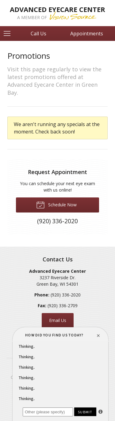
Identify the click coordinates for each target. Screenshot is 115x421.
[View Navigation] (9, 33)
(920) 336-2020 (66, 295)
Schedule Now (56, 204)
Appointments (86, 33)
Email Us (57, 320)
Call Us (38, 33)
